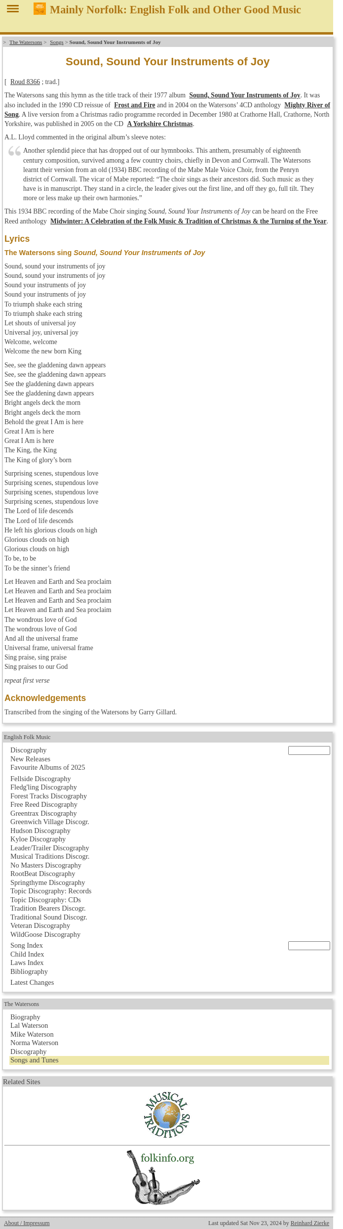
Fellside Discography (40, 779)
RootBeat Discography (43, 874)
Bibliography (29, 971)
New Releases (30, 759)
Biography (25, 1017)
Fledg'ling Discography (43, 787)
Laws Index (27, 962)
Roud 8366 (25, 82)
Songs (56, 42)
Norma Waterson (34, 1043)
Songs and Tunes (34, 1060)
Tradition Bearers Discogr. (48, 908)
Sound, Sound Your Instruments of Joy (245, 95)
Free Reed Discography (43, 804)
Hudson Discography (40, 830)
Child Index (27, 954)
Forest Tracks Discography (48, 796)
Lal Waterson (29, 1025)
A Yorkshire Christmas (159, 124)
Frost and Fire (134, 105)
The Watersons (25, 42)
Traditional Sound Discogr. (48, 917)
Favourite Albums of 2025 (47, 767)
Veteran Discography (40, 925)
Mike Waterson (32, 1034)
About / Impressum (27, 1223)
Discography (28, 750)
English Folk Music (27, 737)
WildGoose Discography (45, 934)
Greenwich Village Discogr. (49, 822)
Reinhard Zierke (310, 1223)
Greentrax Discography (43, 813)
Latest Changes (32, 982)
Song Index (26, 945)
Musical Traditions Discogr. (49, 856)
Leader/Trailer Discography (49, 848)
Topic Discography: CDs (45, 900)
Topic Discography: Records (50, 891)
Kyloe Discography (38, 839)
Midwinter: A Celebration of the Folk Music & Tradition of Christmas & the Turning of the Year (188, 221)
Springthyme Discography (47, 882)
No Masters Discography (45, 865)
